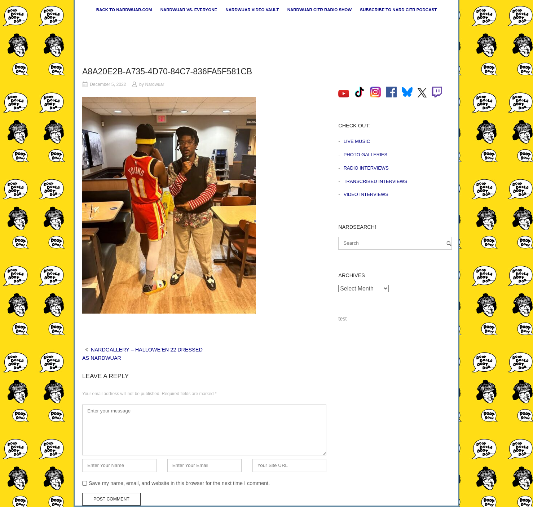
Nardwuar (154, 84)
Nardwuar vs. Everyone (188, 10)
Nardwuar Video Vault (252, 10)
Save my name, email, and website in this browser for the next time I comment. (179, 483)
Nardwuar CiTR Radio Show (319, 10)
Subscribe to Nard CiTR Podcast (398, 10)
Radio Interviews (366, 168)
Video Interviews (366, 194)
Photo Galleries (365, 154)
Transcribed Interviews (376, 181)
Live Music (357, 141)
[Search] (449, 243)
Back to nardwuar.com (124, 10)
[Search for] (395, 243)
